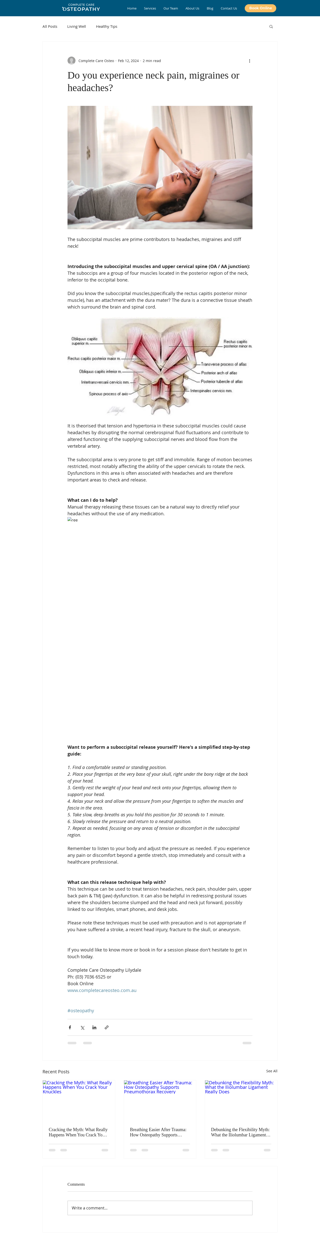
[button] (271, 26)
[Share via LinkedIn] (94, 1027)
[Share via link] (106, 1027)
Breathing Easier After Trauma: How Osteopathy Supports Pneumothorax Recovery (158, 1132)
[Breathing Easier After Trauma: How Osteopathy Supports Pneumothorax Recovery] (160, 1100)
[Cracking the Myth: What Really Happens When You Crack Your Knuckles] (79, 1100)
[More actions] (249, 61)
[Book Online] (260, 8)
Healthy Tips (106, 26)
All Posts (49, 26)
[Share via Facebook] (70, 1027)
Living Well (76, 26)
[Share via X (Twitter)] (82, 1027)
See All (272, 1071)
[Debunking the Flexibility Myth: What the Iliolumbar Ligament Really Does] (241, 1100)
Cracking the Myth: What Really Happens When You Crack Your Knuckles (78, 1132)
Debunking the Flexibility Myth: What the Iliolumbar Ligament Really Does (240, 1132)
